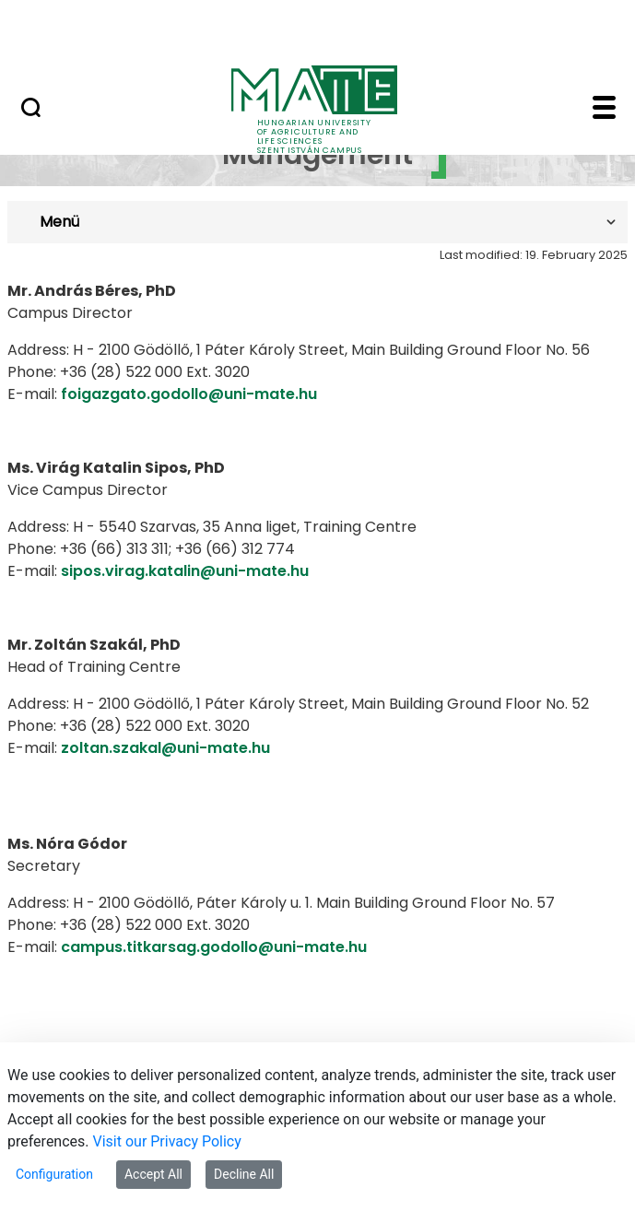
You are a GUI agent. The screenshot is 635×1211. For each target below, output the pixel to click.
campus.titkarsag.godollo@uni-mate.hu (214, 947)
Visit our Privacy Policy (167, 1141)
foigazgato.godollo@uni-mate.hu (189, 394)
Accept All (153, 1174)
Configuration (54, 1174)
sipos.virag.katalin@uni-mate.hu (185, 571)
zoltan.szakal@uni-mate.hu (165, 747)
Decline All (244, 1174)
